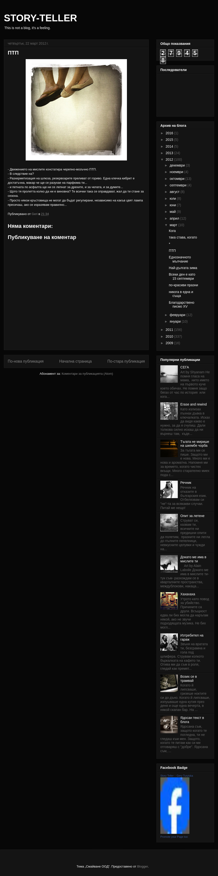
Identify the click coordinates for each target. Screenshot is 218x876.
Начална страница (75, 361)
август (175, 192)
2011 (170, 330)
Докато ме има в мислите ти (193, 559)
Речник (185, 483)
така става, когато (183, 237)
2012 (170, 159)
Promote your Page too (174, 836)
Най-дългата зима (183, 268)
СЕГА (184, 367)
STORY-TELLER (40, 18)
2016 (170, 133)
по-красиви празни (183, 285)
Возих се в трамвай (188, 679)
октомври (177, 179)
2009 (170, 343)
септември (178, 185)
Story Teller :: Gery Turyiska (176, 775)
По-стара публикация (126, 361)
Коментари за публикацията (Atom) (87, 373)
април (175, 218)
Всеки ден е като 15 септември (182, 276)
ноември (177, 172)
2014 (170, 146)
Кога (172, 231)
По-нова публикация (26, 361)
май (173, 212)
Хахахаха (187, 594)
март (174, 225)
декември (178, 165)
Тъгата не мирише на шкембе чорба (194, 444)
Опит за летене (192, 516)
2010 (170, 336)
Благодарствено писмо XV (181, 305)
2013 (170, 153)
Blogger (142, 866)
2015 (170, 140)
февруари (178, 315)
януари (175, 321)
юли (173, 198)
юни (173, 205)
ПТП (172, 251)
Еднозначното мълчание (180, 259)
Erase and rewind (193, 404)
